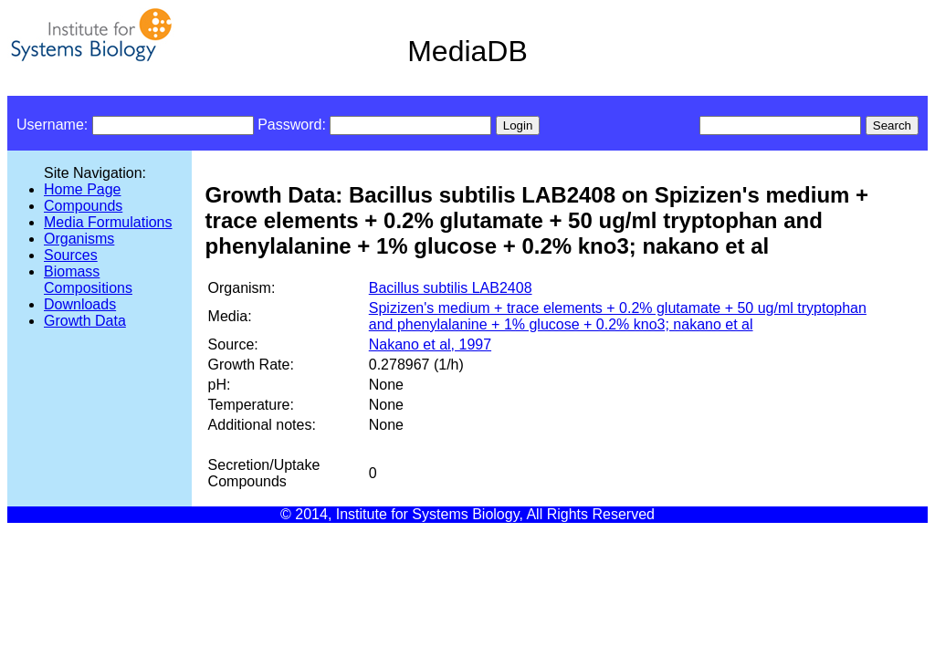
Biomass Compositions (88, 280)
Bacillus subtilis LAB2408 (450, 288)
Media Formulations (108, 222)
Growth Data (85, 320)
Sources (71, 255)
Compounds (83, 206)
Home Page (82, 189)
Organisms (79, 238)
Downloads (80, 304)
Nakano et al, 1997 (430, 344)
